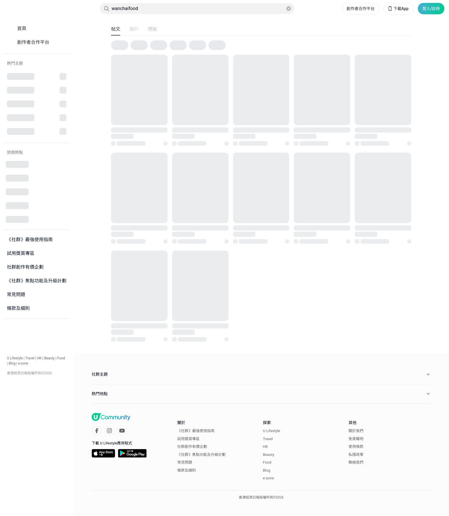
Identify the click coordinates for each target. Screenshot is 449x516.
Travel (29, 358)
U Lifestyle (15, 358)
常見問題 (184, 462)
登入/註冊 (431, 8)
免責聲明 (355, 439)
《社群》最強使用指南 (195, 431)
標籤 (152, 29)
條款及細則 (186, 470)
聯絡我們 (355, 462)
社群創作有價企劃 (192, 446)
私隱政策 (355, 454)
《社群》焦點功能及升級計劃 (201, 454)
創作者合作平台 (360, 8)
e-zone (23, 363)
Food (61, 358)
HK (39, 358)
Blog (12, 363)
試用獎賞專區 (188, 439)
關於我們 (355, 431)
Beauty (49, 358)
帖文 (115, 29)
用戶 (134, 29)
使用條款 (355, 446)
